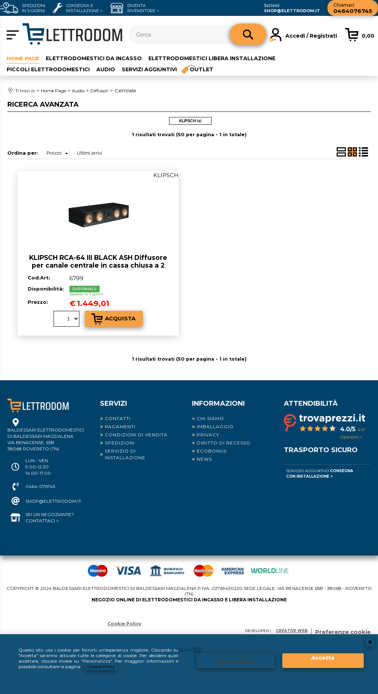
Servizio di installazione (125, 454)
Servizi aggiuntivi (149, 69)
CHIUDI (370, 642)
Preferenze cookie (343, 631)
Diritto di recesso (224, 442)
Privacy (208, 434)
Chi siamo (210, 418)
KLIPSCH (166, 174)
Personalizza (235, 660)
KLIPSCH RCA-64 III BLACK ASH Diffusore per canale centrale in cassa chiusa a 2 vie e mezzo (98, 264)
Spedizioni (120, 442)
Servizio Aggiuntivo (319, 473)
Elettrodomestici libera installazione (212, 58)
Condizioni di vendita (136, 434)
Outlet (202, 69)
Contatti (118, 418)
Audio (105, 69)
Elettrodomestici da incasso (94, 58)
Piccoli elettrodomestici (48, 69)
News (204, 458)
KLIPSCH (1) (190, 120)
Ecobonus (212, 450)
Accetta (322, 657)
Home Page (23, 58)
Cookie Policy (101, 666)
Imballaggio (215, 426)
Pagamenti (120, 426)
